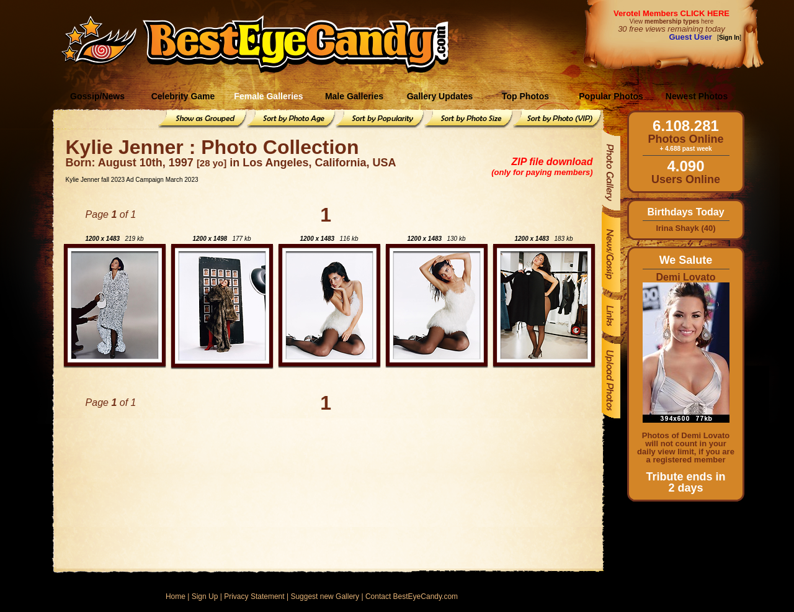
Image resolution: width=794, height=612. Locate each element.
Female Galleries (268, 96)
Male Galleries (354, 96)
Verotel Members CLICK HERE (671, 13)
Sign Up (205, 596)
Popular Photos (611, 96)
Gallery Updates (440, 96)
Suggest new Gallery (324, 596)
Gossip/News (97, 96)
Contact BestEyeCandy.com (411, 596)
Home (175, 596)
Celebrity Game (183, 96)
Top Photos (525, 96)
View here (671, 21)
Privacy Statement (254, 596)
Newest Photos (697, 96)
